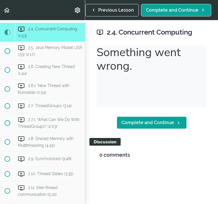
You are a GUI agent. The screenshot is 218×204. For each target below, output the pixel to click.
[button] (7, 10)
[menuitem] (78, 10)
